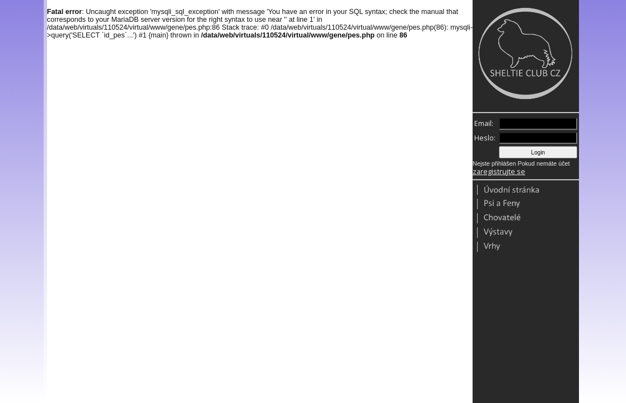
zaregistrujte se (499, 171)
